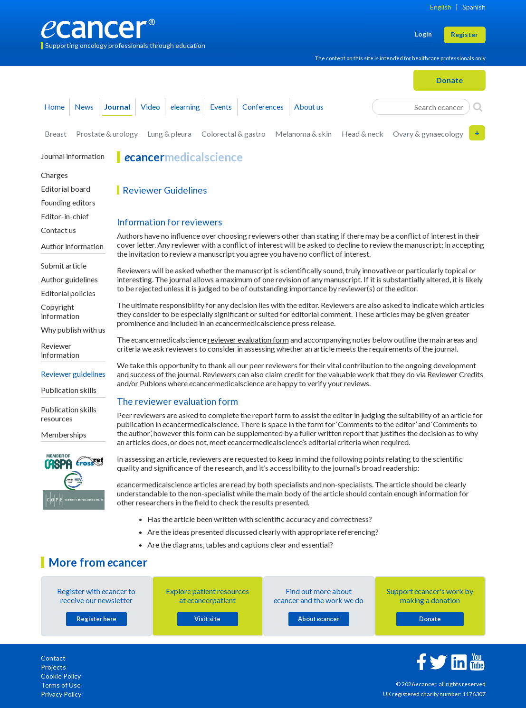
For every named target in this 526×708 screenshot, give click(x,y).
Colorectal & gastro (233, 133)
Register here (96, 619)
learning (185, 106)
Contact (53, 658)
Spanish (474, 7)
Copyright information (60, 311)
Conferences (263, 106)
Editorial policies (68, 293)
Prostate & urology (107, 133)
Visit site (207, 619)
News (84, 106)
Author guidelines (69, 279)
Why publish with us (73, 329)
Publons (153, 383)
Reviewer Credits (455, 374)
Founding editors (68, 202)
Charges (54, 174)
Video (150, 106)
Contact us (58, 229)
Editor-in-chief (65, 216)
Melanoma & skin (303, 133)
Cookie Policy (61, 676)
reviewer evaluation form (248, 339)
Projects (53, 667)
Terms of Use (61, 685)
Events (221, 106)
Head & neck (362, 133)
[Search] (478, 107)
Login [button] (423, 34)
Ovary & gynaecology (428, 133)
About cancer (318, 619)
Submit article (63, 265)
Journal (117, 106)
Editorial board (65, 188)
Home (54, 106)
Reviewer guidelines (73, 373)
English (440, 7)
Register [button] (464, 34)
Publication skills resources (68, 414)
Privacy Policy (61, 694)
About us (309, 106)
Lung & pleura (169, 133)
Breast (56, 133)
